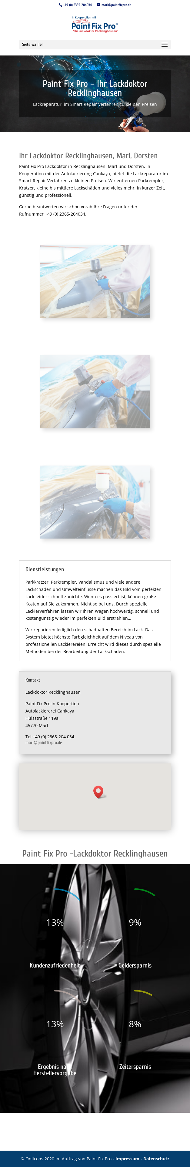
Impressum (128, 1159)
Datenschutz (156, 1159)
